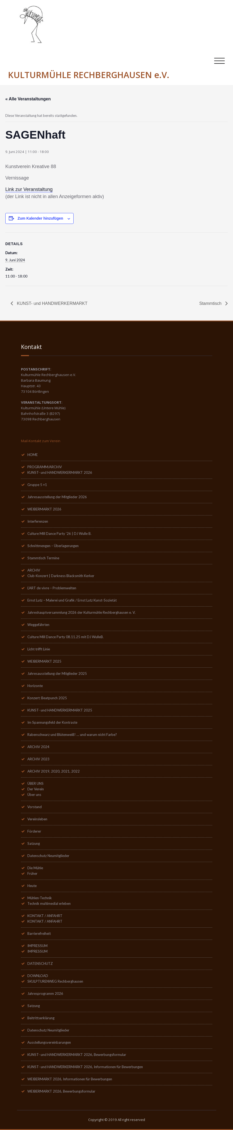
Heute (32, 886)
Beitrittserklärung (40, 1018)
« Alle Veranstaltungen (28, 99)
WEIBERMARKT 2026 (44, 509)
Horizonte (35, 686)
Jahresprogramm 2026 (45, 993)
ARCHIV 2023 (38, 759)
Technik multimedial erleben (49, 903)
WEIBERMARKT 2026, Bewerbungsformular (61, 1091)
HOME (32, 455)
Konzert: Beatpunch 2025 (47, 698)
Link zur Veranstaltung (29, 189)
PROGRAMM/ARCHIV (44, 467)
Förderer (34, 831)
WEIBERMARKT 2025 (44, 661)
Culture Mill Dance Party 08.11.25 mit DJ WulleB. (65, 637)
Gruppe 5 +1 (37, 485)
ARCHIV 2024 (38, 747)
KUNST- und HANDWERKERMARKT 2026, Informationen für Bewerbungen (85, 1067)
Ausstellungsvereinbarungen (49, 1042)
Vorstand (34, 807)
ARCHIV (33, 570)
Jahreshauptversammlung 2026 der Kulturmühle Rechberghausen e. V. (81, 612)
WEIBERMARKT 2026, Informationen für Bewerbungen (69, 1079)
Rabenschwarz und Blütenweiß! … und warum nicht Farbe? (72, 734)
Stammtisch (211, 303)
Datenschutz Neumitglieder (48, 856)
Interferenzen (37, 521)
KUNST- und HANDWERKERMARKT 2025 (59, 710)
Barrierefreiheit (39, 933)
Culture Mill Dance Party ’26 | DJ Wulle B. (59, 533)
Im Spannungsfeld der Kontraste (52, 722)
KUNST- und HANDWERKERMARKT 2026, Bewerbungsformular (76, 1054)
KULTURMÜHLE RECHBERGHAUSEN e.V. (88, 74)
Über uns (34, 794)
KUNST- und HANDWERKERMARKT (51, 303)
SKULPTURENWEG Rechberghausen (55, 981)
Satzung (33, 843)
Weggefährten (38, 624)
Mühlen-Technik (39, 898)
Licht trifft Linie (38, 649)
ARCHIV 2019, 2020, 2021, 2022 (53, 771)
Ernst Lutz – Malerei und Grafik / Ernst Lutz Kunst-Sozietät (72, 600)
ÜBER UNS (35, 783)
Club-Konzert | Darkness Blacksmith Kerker (60, 576)
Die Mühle (35, 868)
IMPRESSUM (37, 946)
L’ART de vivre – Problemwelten (51, 588)
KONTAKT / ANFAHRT (44, 916)
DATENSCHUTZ (40, 963)
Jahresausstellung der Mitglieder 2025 (57, 673)
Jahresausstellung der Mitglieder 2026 (57, 497)
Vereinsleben (37, 819)
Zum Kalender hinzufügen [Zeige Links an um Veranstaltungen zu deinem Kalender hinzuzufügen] (40, 218)
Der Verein (35, 789)
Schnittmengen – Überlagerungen (53, 546)
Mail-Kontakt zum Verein (40, 440)
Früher (32, 873)
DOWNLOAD (37, 976)
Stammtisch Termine (43, 558)
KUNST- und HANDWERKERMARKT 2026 (59, 472)
